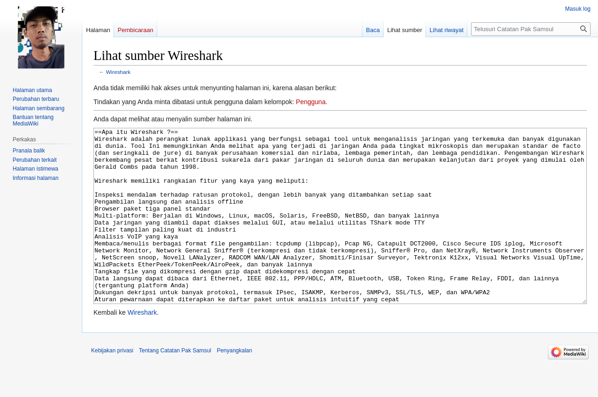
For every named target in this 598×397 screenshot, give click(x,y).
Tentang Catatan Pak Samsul (175, 385)
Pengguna (311, 102)
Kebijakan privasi (112, 385)
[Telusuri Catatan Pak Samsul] (531, 29)
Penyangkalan (234, 385)
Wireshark (118, 72)
